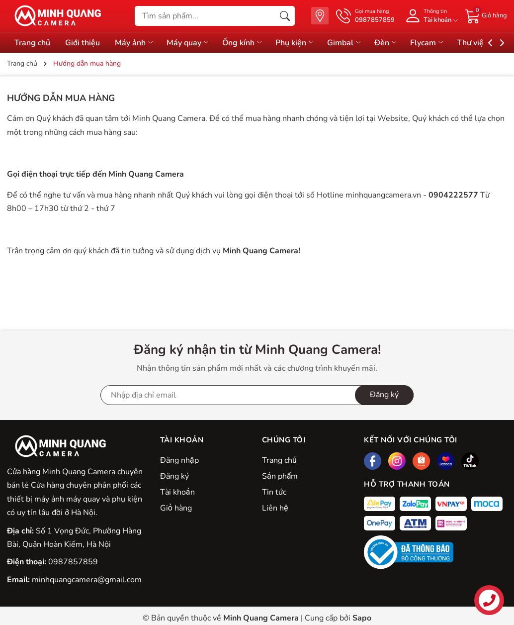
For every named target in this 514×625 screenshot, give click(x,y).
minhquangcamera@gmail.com (87, 579)
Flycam (427, 42)
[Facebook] (372, 461)
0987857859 (73, 561)
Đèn (386, 42)
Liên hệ (275, 508)
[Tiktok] (470, 461)
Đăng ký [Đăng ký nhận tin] (384, 394)
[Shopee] (421, 461)
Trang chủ (32, 42)
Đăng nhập (179, 460)
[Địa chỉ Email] (257, 395)
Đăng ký (174, 476)
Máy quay (188, 42)
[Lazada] (445, 461)
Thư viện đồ (482, 42)
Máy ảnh (135, 42)
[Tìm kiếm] (285, 16)
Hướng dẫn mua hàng (61, 98)
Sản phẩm (280, 476)
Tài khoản (177, 492)
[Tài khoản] (430, 15)
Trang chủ (279, 460)
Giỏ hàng (176, 508)
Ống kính (242, 42)
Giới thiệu (82, 42)
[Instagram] (397, 461)
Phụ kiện (295, 42)
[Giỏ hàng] (486, 15)
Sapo (361, 618)
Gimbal (344, 42)
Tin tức (274, 492)
